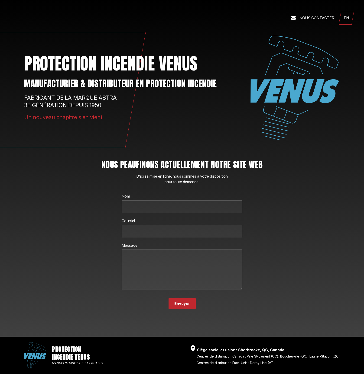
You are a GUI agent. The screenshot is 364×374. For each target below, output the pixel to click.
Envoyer (182, 303)
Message (129, 245)
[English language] (346, 18)
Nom (126, 196)
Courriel (128, 220)
